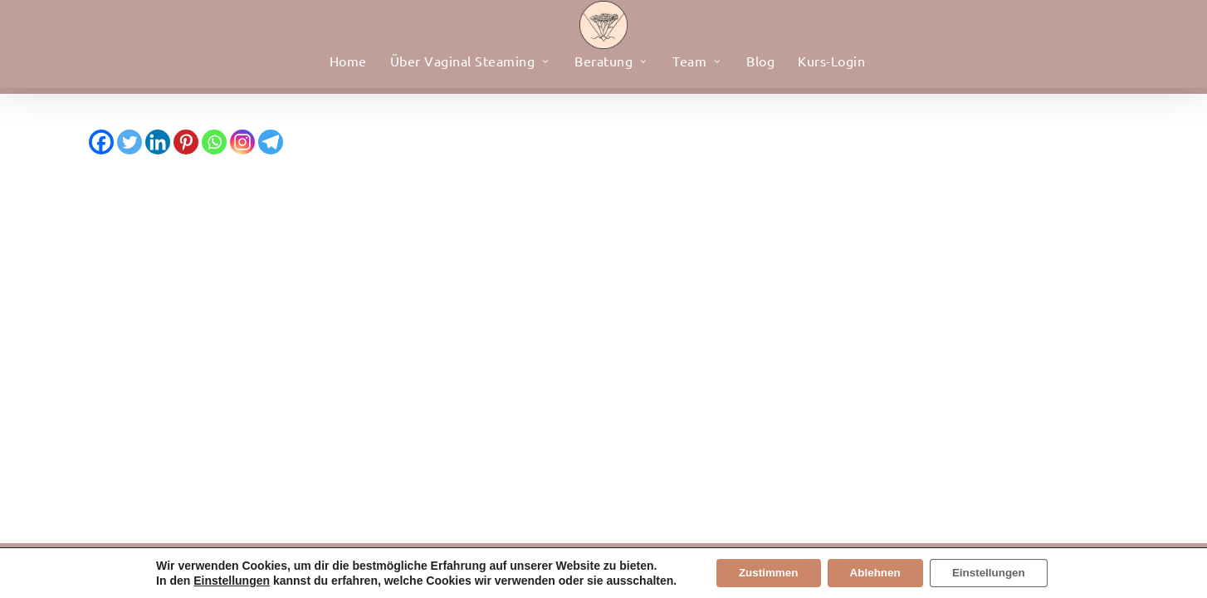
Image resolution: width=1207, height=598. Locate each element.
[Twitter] (129, 142)
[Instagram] (242, 142)
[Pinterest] (185, 142)
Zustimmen (761, 572)
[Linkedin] (157, 142)
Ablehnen (875, 572)
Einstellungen (221, 579)
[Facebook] (101, 142)
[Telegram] (270, 142)
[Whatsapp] (214, 142)
